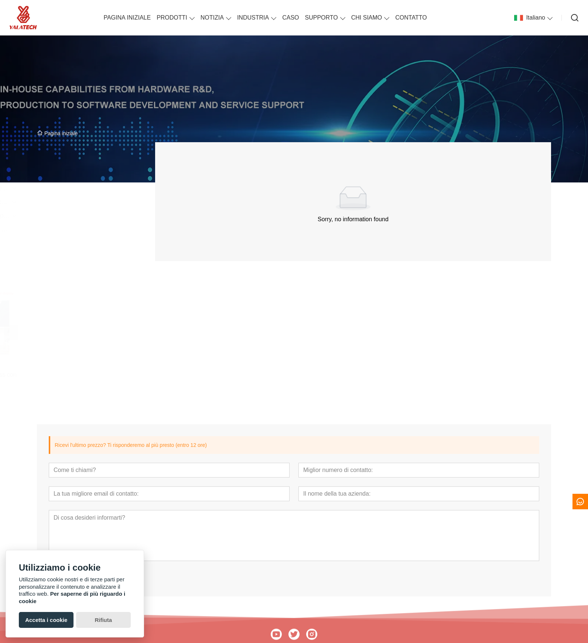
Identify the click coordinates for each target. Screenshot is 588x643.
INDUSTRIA (253, 17)
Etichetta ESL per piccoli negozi (81, 188)
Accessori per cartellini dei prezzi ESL (84, 215)
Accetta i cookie (46, 620)
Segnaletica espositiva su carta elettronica (84, 202)
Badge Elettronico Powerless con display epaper (83, 378)
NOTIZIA (212, 17)
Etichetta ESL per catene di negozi (84, 174)
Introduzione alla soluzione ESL (81, 229)
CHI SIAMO (366, 17)
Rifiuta (103, 620)
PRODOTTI (172, 17)
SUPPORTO (321, 17)
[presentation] (47, 332)
